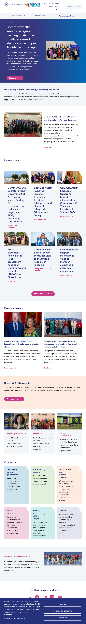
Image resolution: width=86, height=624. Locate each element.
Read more (13, 78)
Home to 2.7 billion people (17, 383)
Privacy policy (8, 618)
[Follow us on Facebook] (37, 593)
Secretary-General (15, 433)
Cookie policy (20, 618)
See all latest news (41, 294)
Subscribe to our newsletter (15, 551)
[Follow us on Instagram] (45, 593)
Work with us (57, 6)
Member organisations (65, 434)
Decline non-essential (62, 611)
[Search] (73, 6)
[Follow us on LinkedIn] (52, 593)
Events (36, 433)
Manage (62, 604)
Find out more (13, 399)
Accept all (62, 618)
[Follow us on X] (30, 593)
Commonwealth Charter (18, 94)
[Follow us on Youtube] (60, 593)
